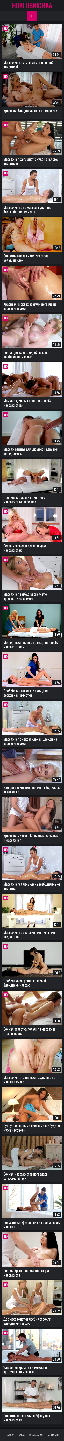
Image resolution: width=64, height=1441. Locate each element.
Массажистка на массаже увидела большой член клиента (27, 209)
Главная (10, 1435)
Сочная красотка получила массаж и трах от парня (29, 1031)
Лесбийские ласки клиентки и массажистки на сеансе (24, 499)
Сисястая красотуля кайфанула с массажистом (26, 1418)
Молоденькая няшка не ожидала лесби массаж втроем (31, 644)
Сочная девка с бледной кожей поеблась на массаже (25, 354)
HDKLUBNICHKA (32, 5)
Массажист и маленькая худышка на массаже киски (29, 1079)
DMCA (22, 1435)
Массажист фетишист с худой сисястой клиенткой (31, 161)
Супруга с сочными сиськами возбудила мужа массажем (31, 1128)
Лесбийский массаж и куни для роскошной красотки (25, 693)
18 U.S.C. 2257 (36, 1435)
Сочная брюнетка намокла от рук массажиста (26, 1273)
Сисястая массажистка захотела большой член (25, 258)
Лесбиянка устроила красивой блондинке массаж (24, 983)
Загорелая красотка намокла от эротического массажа (25, 1369)
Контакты (53, 1435)
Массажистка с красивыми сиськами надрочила (29, 934)
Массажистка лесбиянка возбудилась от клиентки (31, 886)
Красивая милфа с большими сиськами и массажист (31, 838)
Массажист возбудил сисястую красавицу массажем (25, 596)
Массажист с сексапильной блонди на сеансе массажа (30, 741)
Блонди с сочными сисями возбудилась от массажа (31, 789)
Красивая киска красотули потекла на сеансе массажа (29, 306)
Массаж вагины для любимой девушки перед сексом (30, 451)
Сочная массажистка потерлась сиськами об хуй (25, 1176)
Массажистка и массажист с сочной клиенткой (28, 64)
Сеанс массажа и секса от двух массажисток (25, 548)
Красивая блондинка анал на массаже (30, 110)
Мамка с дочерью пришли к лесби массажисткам (27, 403)
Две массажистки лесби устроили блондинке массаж (27, 1321)
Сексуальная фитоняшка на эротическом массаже (32, 1224)
